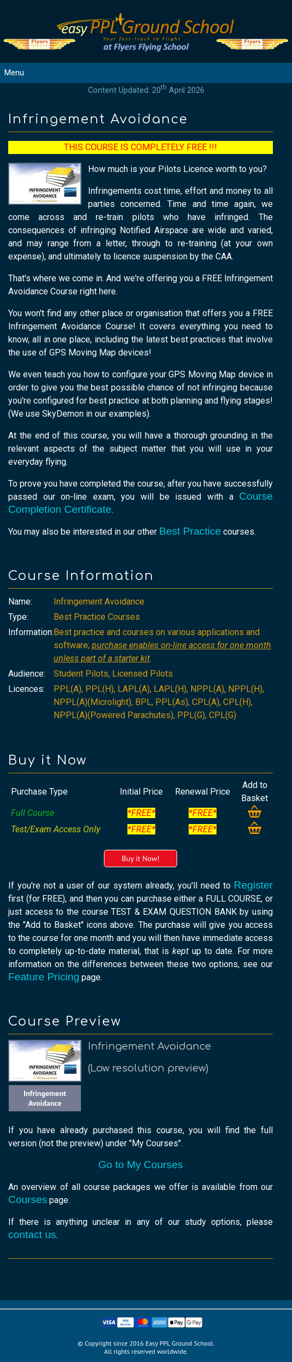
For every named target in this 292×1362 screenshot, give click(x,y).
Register (253, 885)
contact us (32, 1234)
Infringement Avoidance (45, 1098)
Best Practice (190, 531)
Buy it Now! (140, 858)
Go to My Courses (140, 1164)
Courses (27, 1199)
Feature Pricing (43, 976)
